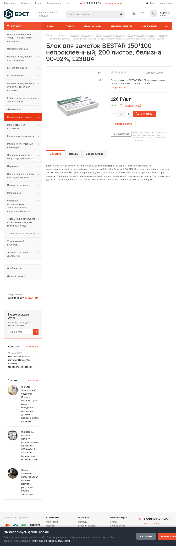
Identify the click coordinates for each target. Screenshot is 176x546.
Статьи (113, 521)
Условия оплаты (87, 525)
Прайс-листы (92, 26)
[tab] (118, 87)
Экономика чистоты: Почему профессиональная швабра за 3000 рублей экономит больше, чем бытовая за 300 (31, 445)
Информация (118, 517)
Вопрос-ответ (117, 525)
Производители (121, 26)
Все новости (32, 346)
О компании (52, 521)
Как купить (149, 26)
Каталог (16, 26)
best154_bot (31, 297)
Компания (52, 517)
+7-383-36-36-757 (92, 3)
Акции (51, 26)
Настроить (146, 536)
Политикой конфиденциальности (50, 540)
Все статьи (33, 380)
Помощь (83, 517)
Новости (50, 525)
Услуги (69, 26)
